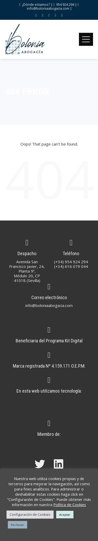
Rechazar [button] (17, 525)
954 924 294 (65, 4)
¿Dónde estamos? (35, 4)
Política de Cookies (69, 504)
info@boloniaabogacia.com (48, 8)
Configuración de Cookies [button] (30, 514)
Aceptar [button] (64, 515)
